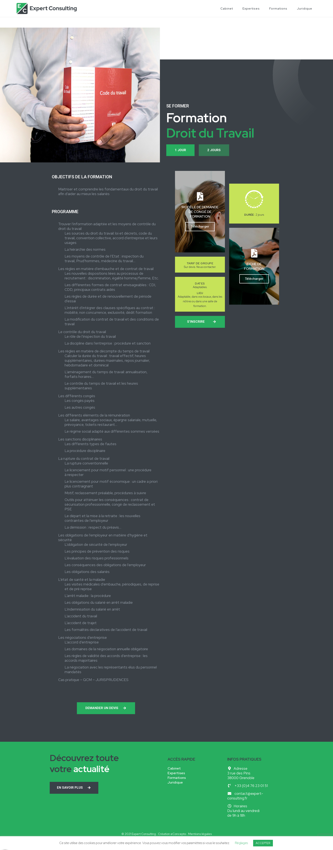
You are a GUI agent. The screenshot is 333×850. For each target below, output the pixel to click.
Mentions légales (200, 834)
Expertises (251, 8)
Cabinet (226, 8)
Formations (278, 8)
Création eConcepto (172, 834)
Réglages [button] (241, 843)
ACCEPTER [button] (263, 843)
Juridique (304, 8)
